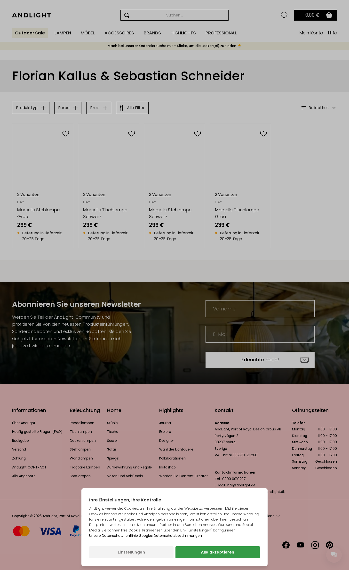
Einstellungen (131, 552)
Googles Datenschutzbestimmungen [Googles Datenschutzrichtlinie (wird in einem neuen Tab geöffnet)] (170, 535)
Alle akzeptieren (217, 552)
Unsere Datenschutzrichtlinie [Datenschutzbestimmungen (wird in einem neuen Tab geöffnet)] (113, 535)
